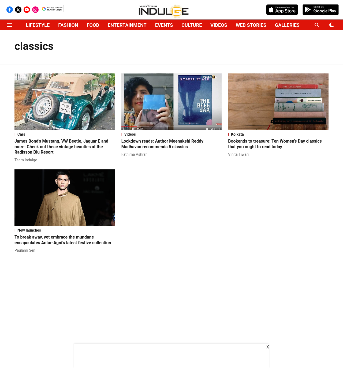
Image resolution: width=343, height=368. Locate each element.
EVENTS (164, 25)
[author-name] (26, 160)
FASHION (68, 25)
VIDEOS (218, 25)
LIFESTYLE (38, 25)
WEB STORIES (251, 25)
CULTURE (191, 25)
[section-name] (64, 134)
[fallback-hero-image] (64, 101)
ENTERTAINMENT (127, 25)
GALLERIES (287, 25)
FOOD (93, 25)
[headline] (64, 147)
